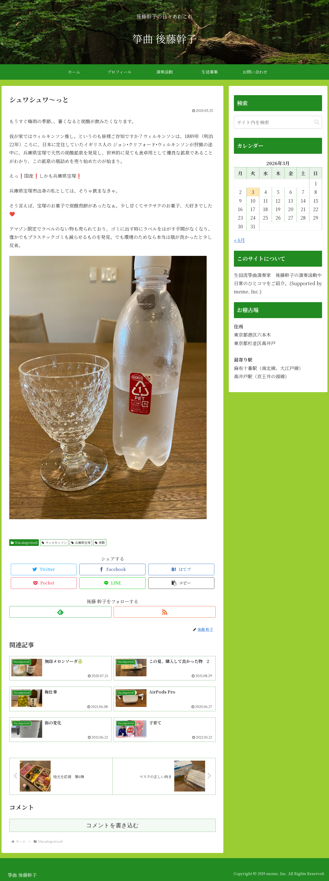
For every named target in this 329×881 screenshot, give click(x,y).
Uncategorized (24, 542)
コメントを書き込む (112, 825)
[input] (278, 122)
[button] (181, 583)
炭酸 (100, 542)
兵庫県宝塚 (80, 542)
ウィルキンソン (54, 542)
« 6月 (239, 240)
